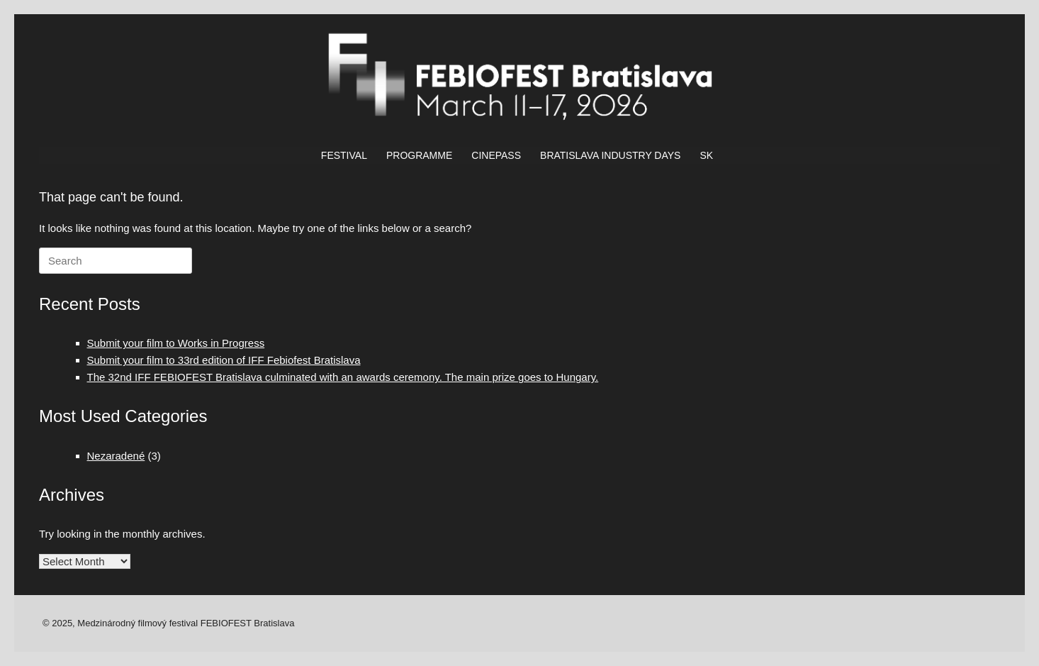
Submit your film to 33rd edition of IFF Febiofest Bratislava (224, 360)
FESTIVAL (344, 155)
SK (706, 155)
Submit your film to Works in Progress (176, 343)
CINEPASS (496, 155)
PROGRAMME (419, 155)
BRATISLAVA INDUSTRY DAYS (610, 155)
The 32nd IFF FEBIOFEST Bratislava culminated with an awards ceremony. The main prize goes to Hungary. (343, 377)
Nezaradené (116, 456)
